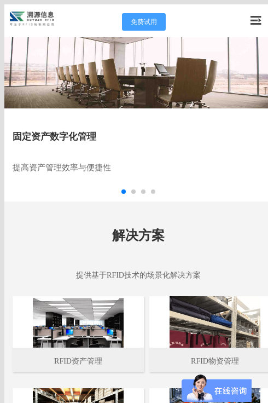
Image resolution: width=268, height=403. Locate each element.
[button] (123, 191)
